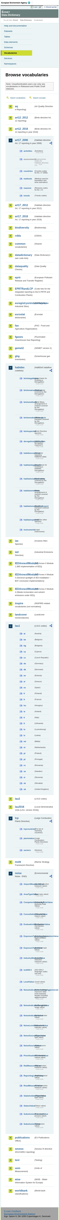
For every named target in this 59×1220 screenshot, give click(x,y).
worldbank (21, 1190)
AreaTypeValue (29, 894)
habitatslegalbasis (29, 465)
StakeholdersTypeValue (29, 1096)
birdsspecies (29, 431)
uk (25, 789)
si (24, 777)
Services (8, 58)
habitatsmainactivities (29, 479)
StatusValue (29, 1106)
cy (25, 651)
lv (24, 735)
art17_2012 (21, 205)
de (25, 663)
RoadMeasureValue (29, 1085)
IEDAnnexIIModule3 (24, 574)
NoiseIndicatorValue (29, 1015)
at (24, 633)
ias (16, 540)
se (25, 771)
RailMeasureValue (29, 1066)
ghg (17, 356)
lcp (17, 818)
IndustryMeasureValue (29, 958)
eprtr (18, 277)
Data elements (11, 42)
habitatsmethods (29, 490)
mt (25, 741)
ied (17, 552)
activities (28, 151)
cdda (18, 235)
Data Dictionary (26, 20)
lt (24, 723)
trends (27, 195)
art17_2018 (21, 216)
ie (24, 711)
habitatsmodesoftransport (29, 506)
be (25, 639)
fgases (19, 337)
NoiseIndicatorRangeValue (29, 1005)
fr (24, 699)
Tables (7, 36)
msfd (18, 862)
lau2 (17, 798)
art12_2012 (21, 117)
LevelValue (29, 982)
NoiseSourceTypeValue (29, 1035)
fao (17, 325)
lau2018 (19, 806)
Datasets (8, 31)
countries (28, 171)
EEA (16, 2)
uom (17, 1168)
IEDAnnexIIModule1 (24, 563)
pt (24, 759)
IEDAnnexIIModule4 (24, 589)
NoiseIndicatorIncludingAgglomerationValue (29, 990)
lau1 (17, 625)
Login (36, 7)
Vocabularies (10, 53)
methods (28, 178)
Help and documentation (15, 26)
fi (24, 693)
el (24, 681)
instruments (29, 530)
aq (16, 106)
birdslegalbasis (29, 378)
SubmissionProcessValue (29, 1114)
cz (25, 657)
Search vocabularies (17, 98)
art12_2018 (21, 128)
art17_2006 (21, 140)
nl (24, 747)
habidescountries (29, 453)
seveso (19, 1148)
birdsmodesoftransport (29, 417)
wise (17, 1179)
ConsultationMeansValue (29, 914)
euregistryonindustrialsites (24, 303)
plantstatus (29, 838)
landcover (21, 614)
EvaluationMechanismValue (29, 924)
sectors (27, 850)
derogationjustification (29, 441)
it (24, 717)
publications (22, 1137)
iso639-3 (28, 970)
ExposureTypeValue (29, 948)
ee (25, 675)
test (17, 1160)
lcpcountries (29, 829)
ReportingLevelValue (29, 1075)
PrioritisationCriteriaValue (29, 1055)
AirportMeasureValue (29, 884)
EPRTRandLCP (24, 288)
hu (25, 705)
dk (25, 669)
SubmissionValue (29, 1124)
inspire (19, 603)
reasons (27, 188)
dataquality (21, 266)
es (25, 687)
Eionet (15, 20)
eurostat (20, 314)
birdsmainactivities (29, 390)
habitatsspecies (29, 520)
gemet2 (19, 348)
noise (18, 873)
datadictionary (23, 255)
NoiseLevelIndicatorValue (29, 1025)
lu (24, 729)
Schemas (8, 47)
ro (25, 765)
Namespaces (10, 64)
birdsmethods (29, 402)
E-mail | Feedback (12, 1211)
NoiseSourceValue (29, 1045)
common (20, 243)
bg (25, 645)
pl (24, 753)
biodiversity (22, 227)
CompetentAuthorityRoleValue (29, 902)
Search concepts (39, 98)
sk (25, 783)
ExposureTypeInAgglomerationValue (29, 936)
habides (19, 367)
